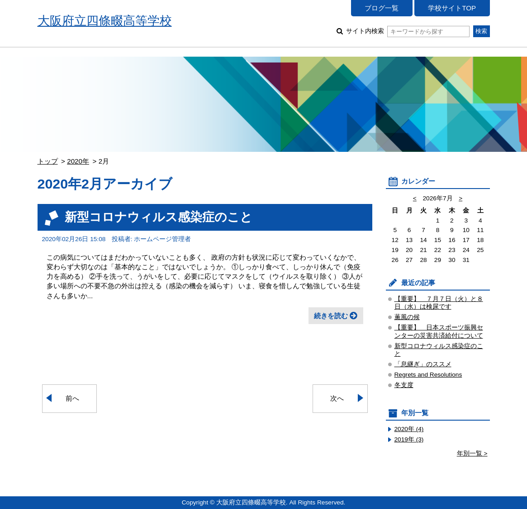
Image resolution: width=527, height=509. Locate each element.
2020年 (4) (409, 429)
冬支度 (403, 385)
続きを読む (331, 316)
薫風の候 (407, 317)
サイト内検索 (407, 31)
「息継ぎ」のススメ (422, 364)
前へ (72, 398)
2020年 (78, 161)
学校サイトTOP (452, 8)
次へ (337, 398)
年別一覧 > (472, 453)
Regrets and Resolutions (428, 374)
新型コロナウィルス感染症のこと (158, 217)
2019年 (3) (409, 439)
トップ (48, 161)
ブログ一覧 (382, 8)
